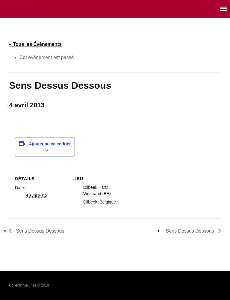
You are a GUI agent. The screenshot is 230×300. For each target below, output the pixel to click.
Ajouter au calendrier (50, 143)
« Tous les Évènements (35, 44)
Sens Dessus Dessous (39, 230)
